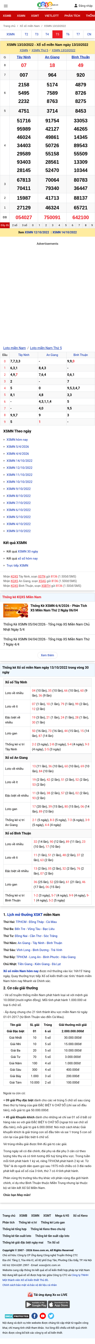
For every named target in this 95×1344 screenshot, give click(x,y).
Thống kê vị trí (28, 1222)
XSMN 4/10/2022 (19, 524)
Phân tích (72, 15)
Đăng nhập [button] (83, 5)
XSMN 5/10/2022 (19, 517)
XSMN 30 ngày (28, 551)
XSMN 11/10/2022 (19, 475)
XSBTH (46, 585)
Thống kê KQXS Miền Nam (21, 597)
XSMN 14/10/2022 (64, 232)
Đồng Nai (21, 936)
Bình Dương (41, 950)
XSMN (21, 15)
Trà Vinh (56, 950)
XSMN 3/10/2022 (19, 531)
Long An (35, 957)
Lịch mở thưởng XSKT (25, 915)
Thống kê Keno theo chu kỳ (47, 1229)
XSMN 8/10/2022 (19, 496)
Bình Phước (51, 957)
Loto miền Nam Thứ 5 (46, 348)
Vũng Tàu (34, 929)
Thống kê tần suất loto (16, 1236)
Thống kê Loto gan (53, 1222)
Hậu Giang (68, 957)
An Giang (52, 57)
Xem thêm (47, 655)
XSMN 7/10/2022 (19, 503)
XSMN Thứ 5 (39, 50)
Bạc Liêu (48, 929)
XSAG (42, 581)
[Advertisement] (47, 294)
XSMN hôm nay (17, 440)
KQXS (14, 576)
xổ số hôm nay (28, 558)
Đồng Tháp (36, 922)
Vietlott (52, 15)
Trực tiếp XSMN (17, 565)
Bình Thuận (81, 57)
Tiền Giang (25, 964)
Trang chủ (8, 1215)
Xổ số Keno (80, 1215)
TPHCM (21, 922)
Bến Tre (20, 929)
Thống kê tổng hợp (14, 1229)
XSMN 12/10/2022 (37, 232)
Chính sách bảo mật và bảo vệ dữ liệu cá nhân (29, 1285)
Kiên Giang (42, 964)
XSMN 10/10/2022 (19, 482)
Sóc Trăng (50, 936)
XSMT (35, 15)
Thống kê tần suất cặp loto (52, 1236)
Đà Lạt (56, 964)
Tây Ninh (24, 57)
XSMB (7, 15)
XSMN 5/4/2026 (18, 447)
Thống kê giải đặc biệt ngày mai (22, 1242)
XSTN (41, 576)
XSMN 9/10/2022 (19, 489)
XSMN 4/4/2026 (18, 454)
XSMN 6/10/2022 (19, 510)
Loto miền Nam (14, 348)
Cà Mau (51, 922)
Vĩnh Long (23, 950)
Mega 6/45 (62, 1215)
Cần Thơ (35, 936)
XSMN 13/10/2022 (63, 50)
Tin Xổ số (53, 1242)
